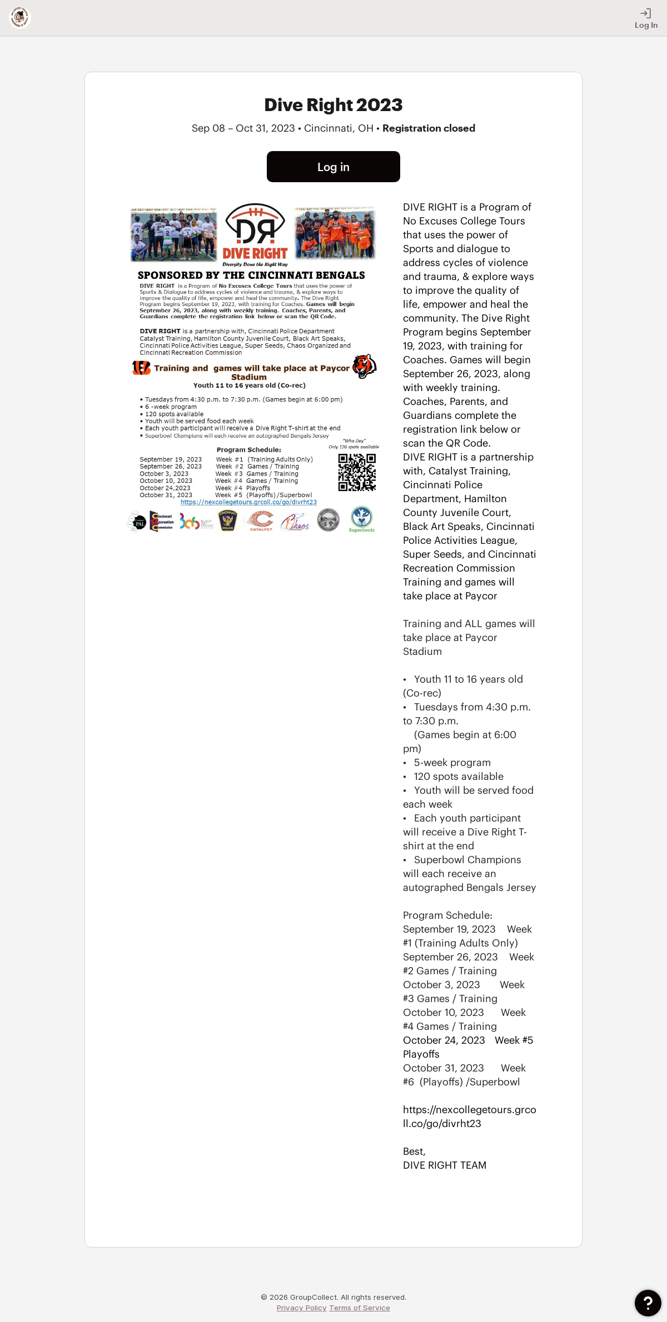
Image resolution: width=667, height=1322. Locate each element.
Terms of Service (359, 1307)
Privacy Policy (302, 1307)
